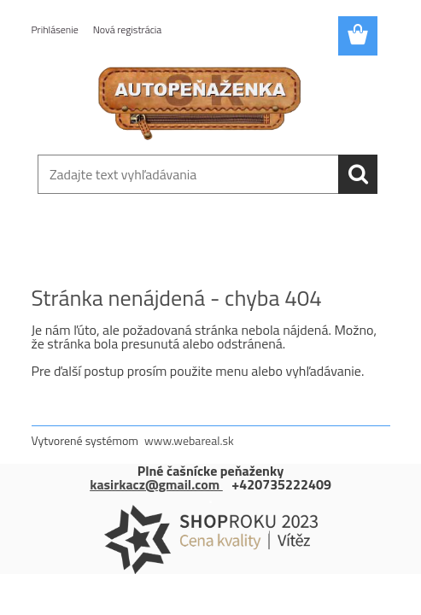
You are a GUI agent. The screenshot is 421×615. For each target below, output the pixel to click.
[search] (357, 174)
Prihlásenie (55, 29)
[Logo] (200, 99)
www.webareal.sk (189, 440)
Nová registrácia (127, 29)
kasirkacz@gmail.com (156, 484)
